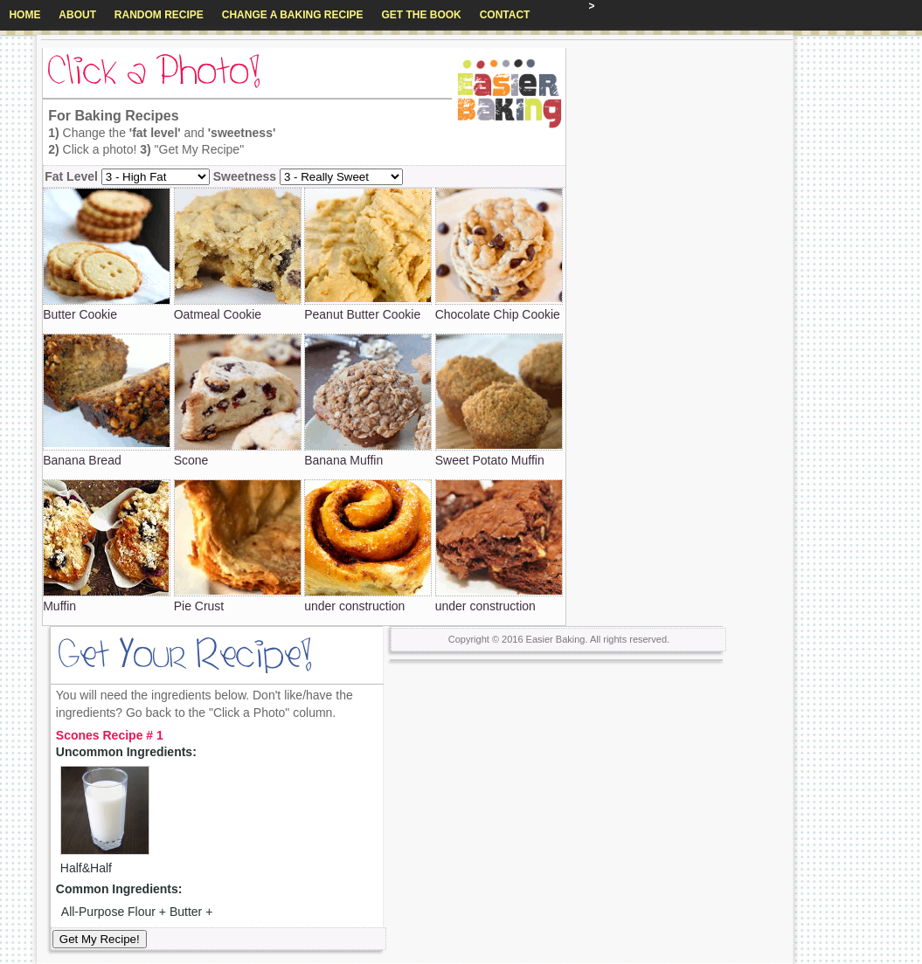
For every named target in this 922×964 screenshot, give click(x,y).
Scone (191, 460)
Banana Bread (82, 460)
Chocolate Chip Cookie (497, 314)
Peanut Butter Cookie (362, 314)
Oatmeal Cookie (217, 314)
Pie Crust (199, 606)
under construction (354, 606)
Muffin (59, 606)
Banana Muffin (343, 460)
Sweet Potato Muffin (489, 460)
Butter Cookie (80, 314)
